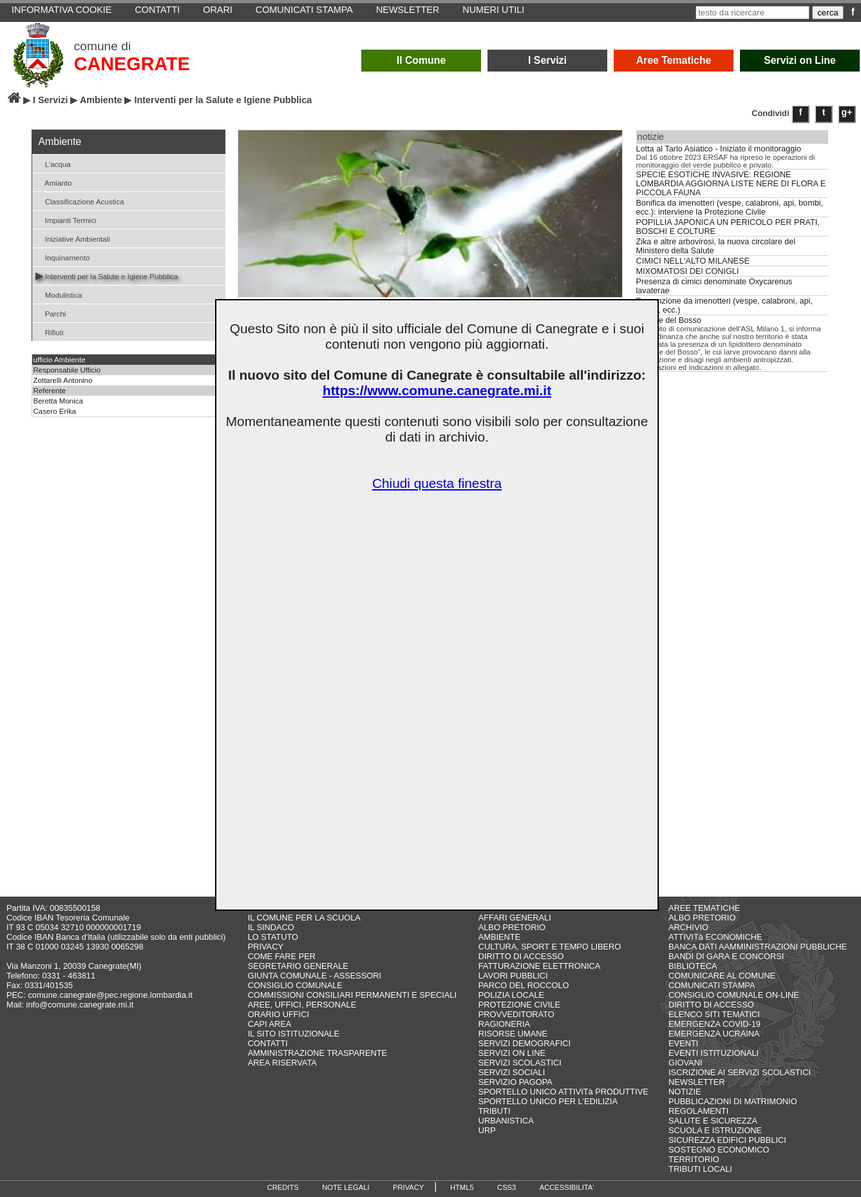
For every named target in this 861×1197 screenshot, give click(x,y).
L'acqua (53, 163)
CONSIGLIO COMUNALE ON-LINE (733, 995)
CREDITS (283, 1187)
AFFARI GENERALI (514, 917)
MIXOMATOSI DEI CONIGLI (687, 271)
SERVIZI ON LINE (511, 1053)
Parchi (50, 312)
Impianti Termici (66, 219)
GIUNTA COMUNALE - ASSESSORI (314, 975)
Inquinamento (62, 256)
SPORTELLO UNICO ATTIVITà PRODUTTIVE (563, 1091)
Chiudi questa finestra (437, 483)
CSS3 (506, 1187)
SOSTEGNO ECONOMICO (718, 1149)
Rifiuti (49, 331)
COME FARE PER (282, 956)
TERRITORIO (693, 1159)
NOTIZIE (684, 1091)
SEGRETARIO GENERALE (298, 966)
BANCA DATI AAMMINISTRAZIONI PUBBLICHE (757, 946)
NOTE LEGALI (345, 1187)
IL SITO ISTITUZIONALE (293, 1033)
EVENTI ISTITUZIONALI (713, 1053)
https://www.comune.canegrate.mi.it (437, 390)
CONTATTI (268, 1043)
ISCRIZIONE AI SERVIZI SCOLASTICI (739, 1072)
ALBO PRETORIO (511, 927)
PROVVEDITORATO (516, 1014)
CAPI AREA (270, 1024)
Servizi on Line (800, 60)
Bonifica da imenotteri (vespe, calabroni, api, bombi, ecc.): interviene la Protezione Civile (730, 208)
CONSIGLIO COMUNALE (295, 985)
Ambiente (101, 100)
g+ (847, 112)
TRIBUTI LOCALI (700, 1169)
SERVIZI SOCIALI (511, 1072)
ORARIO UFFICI (278, 1014)
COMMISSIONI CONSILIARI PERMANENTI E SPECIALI (352, 995)
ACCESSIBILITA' (567, 1187)
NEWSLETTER (696, 1082)
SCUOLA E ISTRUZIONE (715, 1130)
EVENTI (683, 1043)
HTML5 (462, 1187)
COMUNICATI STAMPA (711, 985)
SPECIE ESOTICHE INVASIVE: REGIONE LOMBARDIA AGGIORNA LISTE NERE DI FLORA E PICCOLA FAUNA (731, 183)
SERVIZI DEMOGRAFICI (524, 1043)
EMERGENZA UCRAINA (714, 1033)
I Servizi (547, 60)
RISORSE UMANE (512, 1033)
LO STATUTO (273, 937)
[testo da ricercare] (752, 12)
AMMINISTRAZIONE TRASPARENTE (317, 1053)
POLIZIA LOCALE (511, 995)
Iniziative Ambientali (72, 238)
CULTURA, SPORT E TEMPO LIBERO (549, 946)
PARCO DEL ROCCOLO (523, 985)
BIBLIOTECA (692, 966)
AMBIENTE (499, 937)
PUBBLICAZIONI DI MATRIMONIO (732, 1101)
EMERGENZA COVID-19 (714, 1024)
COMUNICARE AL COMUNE (721, 975)
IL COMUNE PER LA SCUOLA (304, 917)
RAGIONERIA (504, 1024)
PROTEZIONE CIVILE (519, 1004)
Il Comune (421, 60)
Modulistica (58, 294)
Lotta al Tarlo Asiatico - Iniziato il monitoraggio (719, 148)
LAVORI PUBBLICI (513, 975)
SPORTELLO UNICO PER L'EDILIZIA (548, 1101)
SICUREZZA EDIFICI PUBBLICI (727, 1140)
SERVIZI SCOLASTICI (520, 1062)
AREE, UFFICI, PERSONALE (302, 1004)
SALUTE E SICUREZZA (712, 1120)
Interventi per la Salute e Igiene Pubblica (106, 275)
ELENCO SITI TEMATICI (714, 1014)
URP (487, 1130)
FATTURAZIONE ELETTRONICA (539, 966)
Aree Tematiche (674, 60)
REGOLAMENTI (698, 1111)
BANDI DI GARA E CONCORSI (726, 956)
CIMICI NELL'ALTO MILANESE (693, 261)
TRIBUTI (494, 1111)
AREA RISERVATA (282, 1062)
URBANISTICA (506, 1120)
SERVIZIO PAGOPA (515, 1082)
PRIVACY (265, 946)
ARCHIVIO (688, 927)
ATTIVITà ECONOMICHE (715, 937)
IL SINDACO (271, 927)
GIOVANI (685, 1062)
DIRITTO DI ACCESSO (521, 956)
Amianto (53, 182)
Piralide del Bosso (668, 320)
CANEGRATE (132, 64)
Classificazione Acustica (79, 200)
